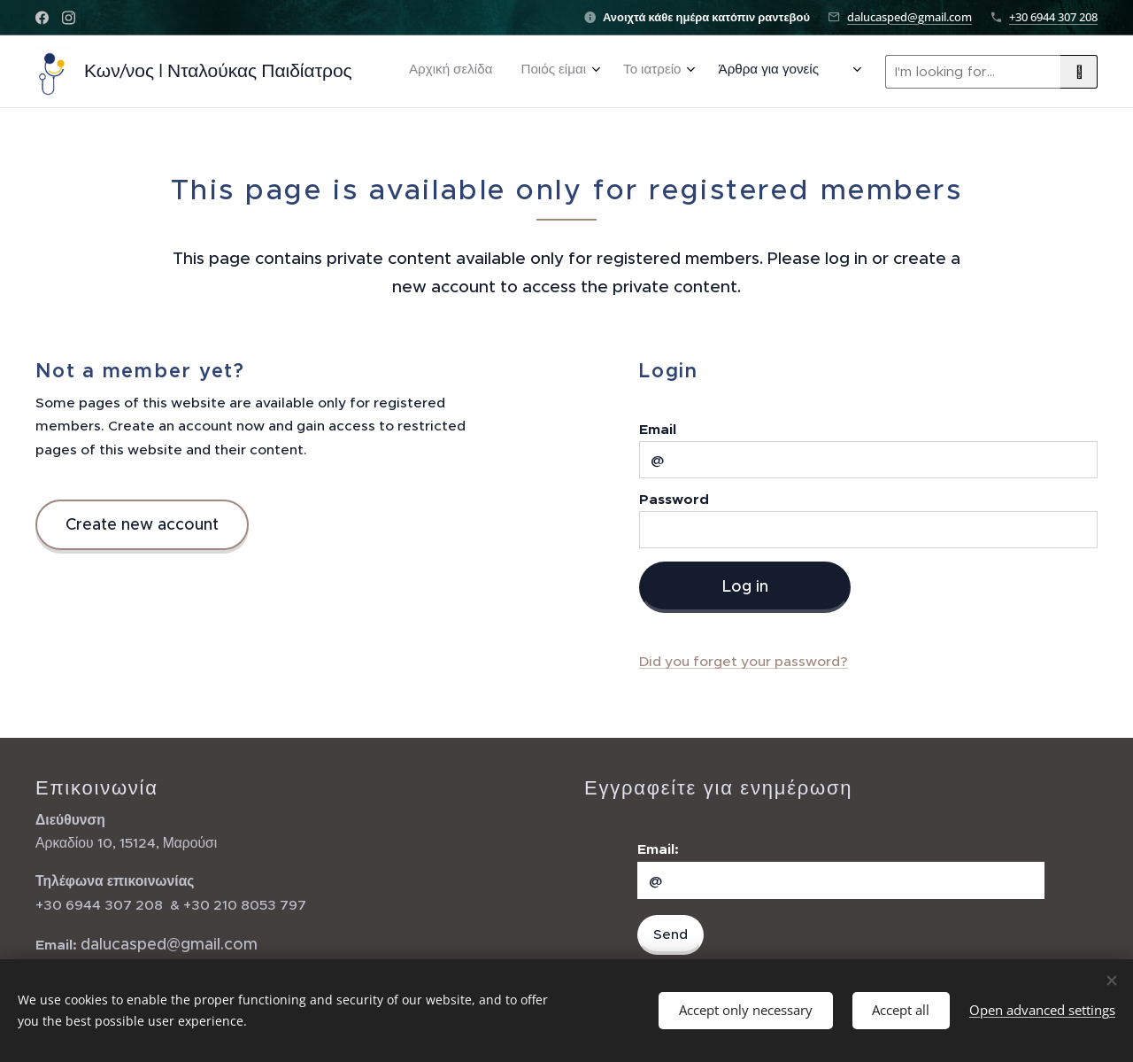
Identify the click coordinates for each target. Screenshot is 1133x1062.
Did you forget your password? (743, 661)
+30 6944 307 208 (1053, 17)
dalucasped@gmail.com (909, 17)
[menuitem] (545, 72)
